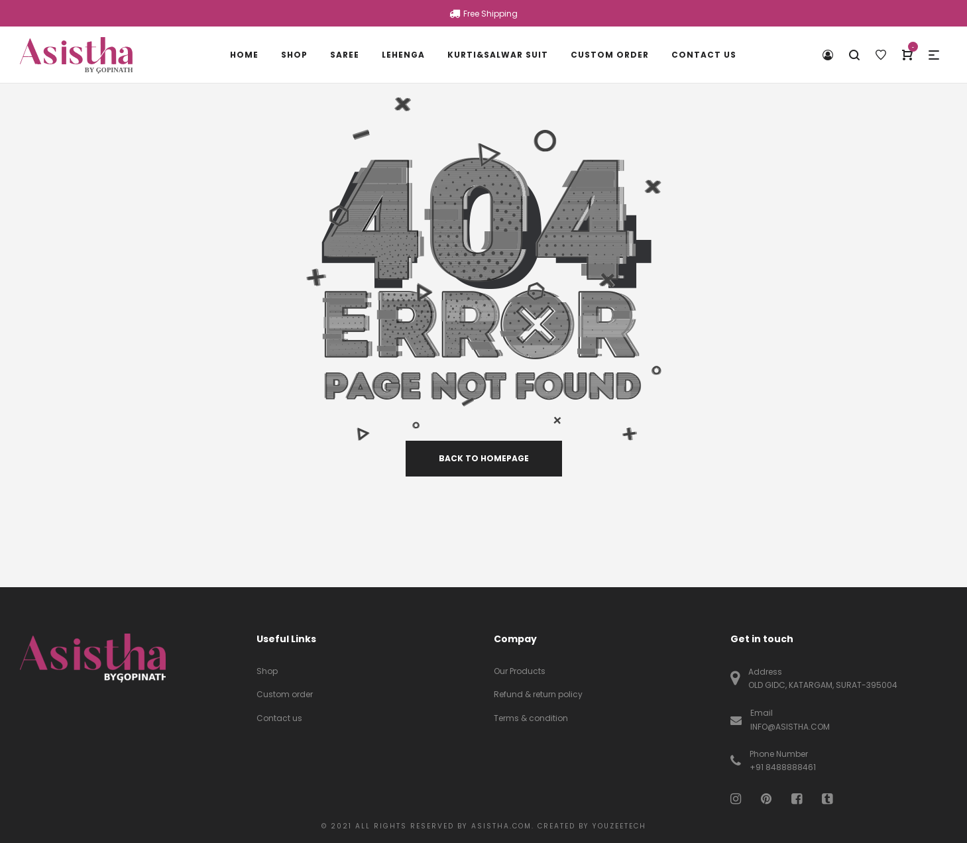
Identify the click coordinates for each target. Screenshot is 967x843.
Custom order (284, 694)
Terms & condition (531, 718)
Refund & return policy (538, 694)
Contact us (279, 718)
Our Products (519, 671)
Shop (267, 671)
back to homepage (484, 458)
